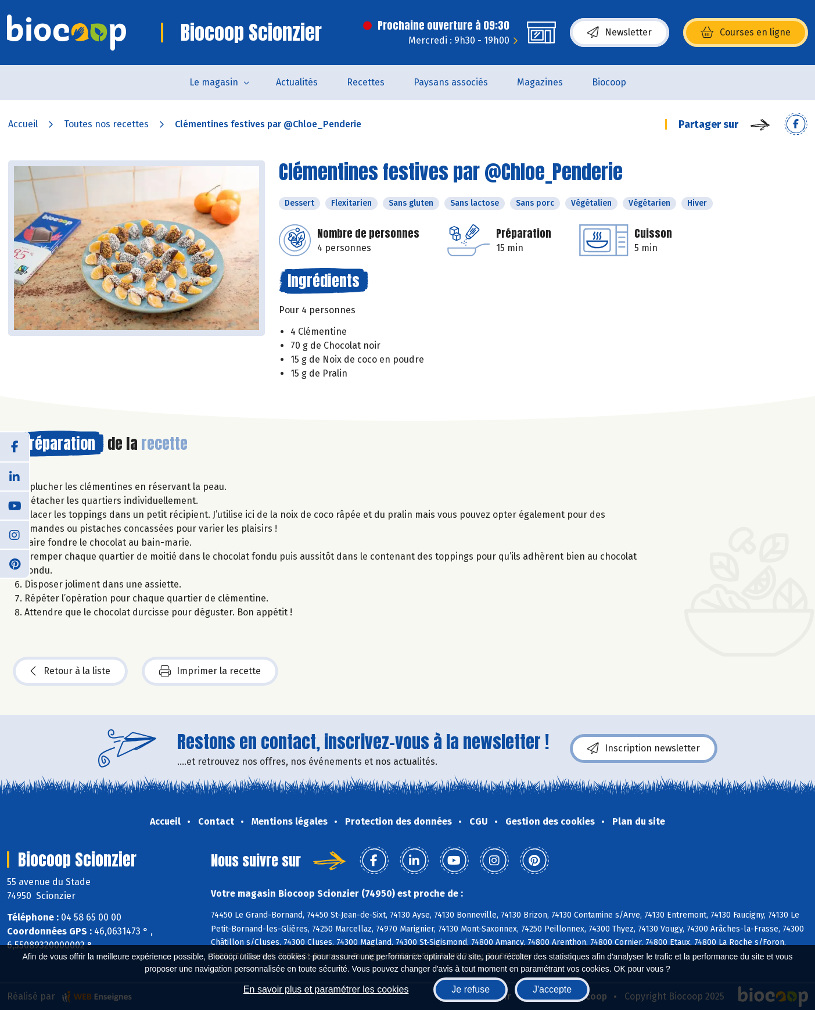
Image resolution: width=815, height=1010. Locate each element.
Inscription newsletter (643, 748)
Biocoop (609, 82)
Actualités (297, 82)
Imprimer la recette (210, 671)
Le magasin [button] (213, 82)
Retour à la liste (70, 671)
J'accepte (552, 989)
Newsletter (619, 32)
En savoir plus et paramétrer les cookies (326, 989)
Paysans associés (451, 82)
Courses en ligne (746, 32)
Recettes (366, 82)
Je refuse (470, 989)
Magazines (540, 82)
